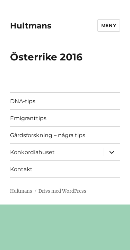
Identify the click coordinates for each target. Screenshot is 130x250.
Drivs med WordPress (62, 191)
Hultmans (30, 26)
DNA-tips (22, 101)
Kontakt (21, 169)
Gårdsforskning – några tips (47, 135)
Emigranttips (28, 118)
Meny (108, 25)
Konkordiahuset (32, 152)
